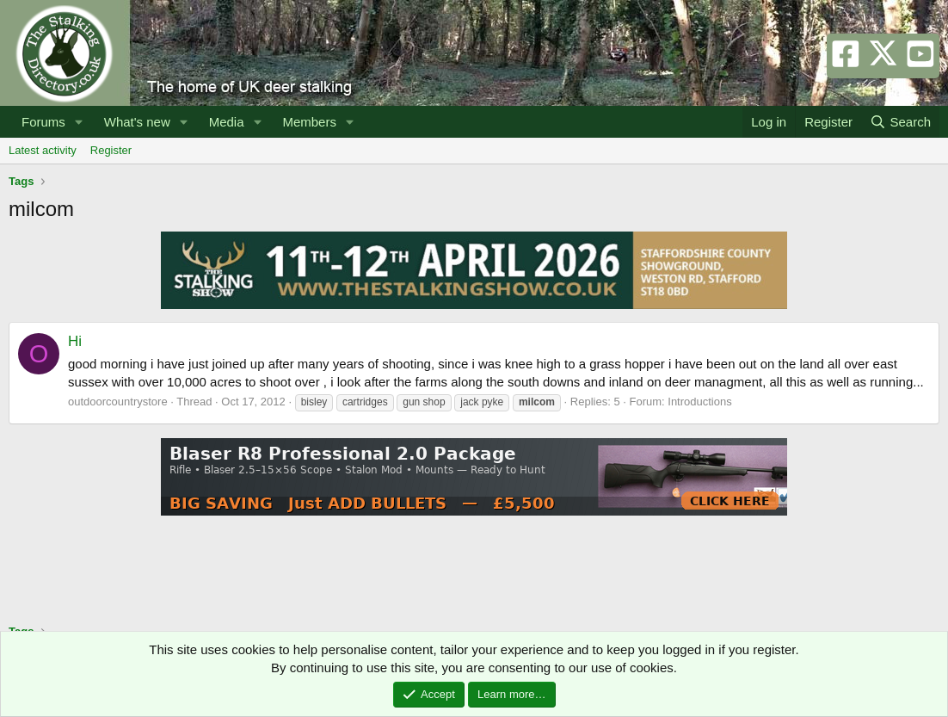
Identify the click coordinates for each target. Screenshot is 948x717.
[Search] (900, 122)
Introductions (699, 401)
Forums (43, 121)
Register (111, 150)
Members (309, 121)
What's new (137, 121)
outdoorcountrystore (118, 401)
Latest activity (43, 150)
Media (226, 121)
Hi (75, 341)
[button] (79, 122)
